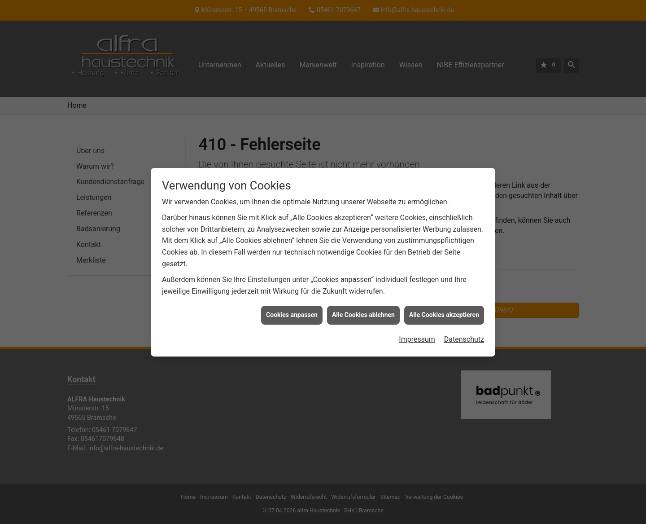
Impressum (417, 336)
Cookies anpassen (292, 312)
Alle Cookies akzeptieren (444, 312)
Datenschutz (464, 336)
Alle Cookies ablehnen (363, 312)
